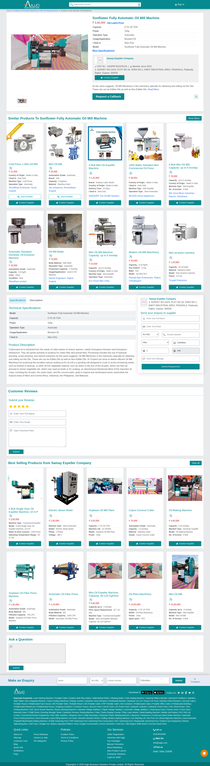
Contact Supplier (110, 77)
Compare (195, 679)
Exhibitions (19, 750)
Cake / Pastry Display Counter (108, 711)
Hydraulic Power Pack (158, 706)
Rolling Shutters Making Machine (116, 717)
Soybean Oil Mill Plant (101, 509)
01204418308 (159, 733)
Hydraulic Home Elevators (96, 700)
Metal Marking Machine (150, 711)
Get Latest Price (115, 22)
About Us (18, 733)
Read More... (154, 88)
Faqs (16, 753)
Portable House (20, 703)
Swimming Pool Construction (101, 720)
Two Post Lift (152, 717)
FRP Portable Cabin (110, 703)
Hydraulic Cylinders (139, 706)
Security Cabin (189, 700)
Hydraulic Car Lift (134, 700)
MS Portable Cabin (92, 703)
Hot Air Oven (108, 706)
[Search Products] (70, 4)
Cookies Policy (67, 733)
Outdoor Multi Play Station (80, 697)
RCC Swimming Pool (124, 720)
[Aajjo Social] (179, 692)
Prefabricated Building (181, 703)
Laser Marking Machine (43, 697)
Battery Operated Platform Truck (64, 723)
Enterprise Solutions (116, 753)
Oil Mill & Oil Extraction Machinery (26, 10)
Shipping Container (64, 706)
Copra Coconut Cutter (141, 509)
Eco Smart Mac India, (99, 280)
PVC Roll (183, 711)
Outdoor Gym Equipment (170, 720)
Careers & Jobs (41, 737)
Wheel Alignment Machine (170, 717)
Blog (16, 743)
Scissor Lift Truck (151, 700)
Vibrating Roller (117, 697)
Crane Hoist (185, 709)
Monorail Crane (20, 711)
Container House (81, 706)
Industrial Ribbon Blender (156, 697)
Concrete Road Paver (157, 723)
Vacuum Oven (96, 706)
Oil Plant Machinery (140, 593)
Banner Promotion (115, 743)
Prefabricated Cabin (142, 703)
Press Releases (41, 733)
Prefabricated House (45, 706)
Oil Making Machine (180, 509)
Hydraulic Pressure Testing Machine (78, 711)
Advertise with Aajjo (116, 737)
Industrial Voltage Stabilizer (89, 709)
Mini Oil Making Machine (49, 10)
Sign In (179, 4)
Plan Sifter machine (59, 714)
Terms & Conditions (69, 737)
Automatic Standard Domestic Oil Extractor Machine (22, 254)
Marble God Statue (169, 711)
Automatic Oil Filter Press (63, 593)
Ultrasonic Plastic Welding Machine (114, 714)
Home (9, 10)
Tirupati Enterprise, (178, 279)
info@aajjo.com (160, 742)
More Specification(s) (103, 50)
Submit (16, 451)
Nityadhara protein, (18, 280)
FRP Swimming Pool (78, 720)
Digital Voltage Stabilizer (112, 709)
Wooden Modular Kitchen (89, 717)
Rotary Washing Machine (65, 709)
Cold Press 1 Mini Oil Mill (23, 163)
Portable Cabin (61, 697)
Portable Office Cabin (161, 703)
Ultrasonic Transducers (141, 714)
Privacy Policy (67, 740)
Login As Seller (114, 756)
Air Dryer (73, 717)
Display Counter (77, 700)
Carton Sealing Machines (57, 700)
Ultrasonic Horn (75, 714)
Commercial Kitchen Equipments (35, 714)
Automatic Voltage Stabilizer (136, 709)
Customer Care (21, 740)
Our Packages (113, 740)
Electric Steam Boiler (61, 509)
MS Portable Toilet (60, 703)
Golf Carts (33, 723)
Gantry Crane (172, 709)
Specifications (18, 299)
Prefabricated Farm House (39, 703)
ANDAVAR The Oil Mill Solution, (104, 195)
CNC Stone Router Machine (41, 709)
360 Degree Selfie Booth (136, 723)
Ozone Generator (107, 723)
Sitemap (17, 737)
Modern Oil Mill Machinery (144, 251)
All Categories (40, 740)
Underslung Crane (157, 709)
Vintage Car (44, 723)
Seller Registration (115, 733)
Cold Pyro (120, 723)
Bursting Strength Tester (51, 711)
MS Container (126, 703)
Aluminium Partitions (177, 697)
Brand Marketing (114, 746)
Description (36, 299)
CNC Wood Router (177, 706)
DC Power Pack (122, 706)
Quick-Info (18, 746)
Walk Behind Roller (101, 697)
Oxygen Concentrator (89, 723)
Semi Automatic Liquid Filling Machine (52, 717)
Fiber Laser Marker (130, 711)
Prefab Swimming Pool (58, 720)
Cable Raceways (91, 714)
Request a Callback (108, 95)
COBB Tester (33, 711)
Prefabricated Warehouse (24, 706)
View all (195, 462)
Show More (193, 117)
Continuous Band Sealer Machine (166, 714)
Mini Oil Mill (55, 163)
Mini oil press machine (182, 251)
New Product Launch (116, 750)
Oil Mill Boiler (56, 250)
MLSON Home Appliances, (142, 195)
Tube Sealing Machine (134, 697)
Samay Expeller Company (120, 57)
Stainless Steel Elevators (170, 700)
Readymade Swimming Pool (146, 720)
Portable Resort (76, 703)
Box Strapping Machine (35, 700)
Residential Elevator (117, 700)
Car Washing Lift (138, 717)
